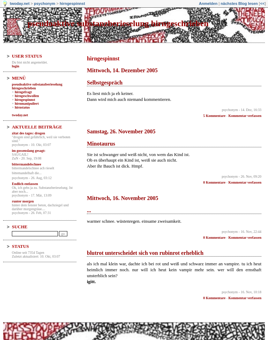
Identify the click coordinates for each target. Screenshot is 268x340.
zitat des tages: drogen (28, 133)
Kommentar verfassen (244, 116)
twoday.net (20, 3)
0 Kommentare (214, 182)
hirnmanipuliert (27, 103)
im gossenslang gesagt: (28, 151)
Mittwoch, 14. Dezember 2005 (122, 70)
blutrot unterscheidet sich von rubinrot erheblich (145, 253)
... (89, 210)
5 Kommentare (214, 116)
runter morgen (23, 201)
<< (262, 3)
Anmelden (208, 3)
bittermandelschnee (26, 164)
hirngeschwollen (27, 96)
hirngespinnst (72, 3)
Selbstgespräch (104, 83)
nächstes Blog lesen (239, 3)
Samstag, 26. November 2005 (121, 131)
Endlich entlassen (25, 184)
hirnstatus (22, 107)
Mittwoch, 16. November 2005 (122, 198)
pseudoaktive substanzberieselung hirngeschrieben (118, 23)
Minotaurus (101, 144)
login (15, 66)
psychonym (44, 3)
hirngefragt (23, 92)
